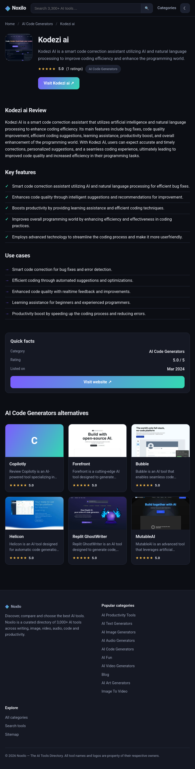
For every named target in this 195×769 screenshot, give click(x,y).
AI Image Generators (119, 632)
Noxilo (13, 606)
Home (10, 24)
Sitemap (12, 734)
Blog (105, 674)
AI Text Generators (117, 623)
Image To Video (114, 691)
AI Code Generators (37, 24)
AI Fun (107, 657)
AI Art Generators (116, 683)
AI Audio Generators (118, 640)
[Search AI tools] (86, 8)
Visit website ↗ (97, 382)
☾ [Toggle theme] (185, 8)
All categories (16, 717)
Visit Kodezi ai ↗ (59, 83)
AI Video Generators (118, 666)
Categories (166, 8)
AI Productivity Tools (119, 615)
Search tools (15, 726)
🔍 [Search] (147, 8)
